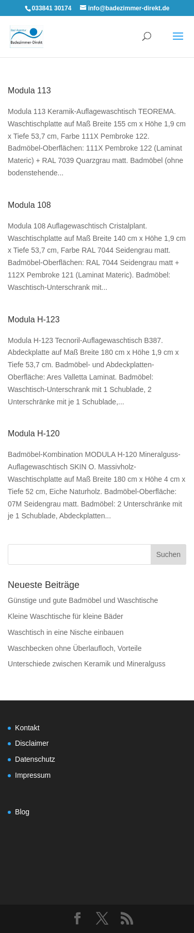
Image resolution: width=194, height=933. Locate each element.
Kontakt (27, 728)
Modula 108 (29, 205)
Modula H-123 (34, 319)
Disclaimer (31, 743)
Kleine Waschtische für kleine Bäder (65, 616)
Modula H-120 (34, 433)
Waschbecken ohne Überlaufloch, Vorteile (74, 648)
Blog (22, 812)
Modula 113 (29, 90)
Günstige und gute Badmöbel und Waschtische (83, 600)
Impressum (33, 775)
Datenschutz (35, 759)
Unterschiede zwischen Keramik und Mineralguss (87, 664)
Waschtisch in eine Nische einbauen (65, 632)
